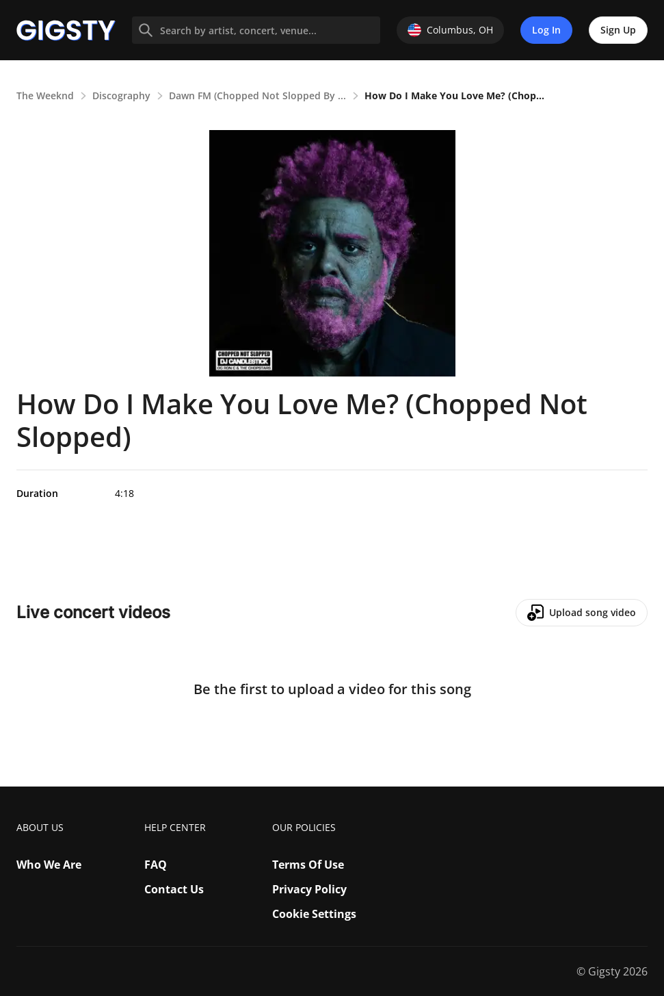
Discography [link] (121, 95)
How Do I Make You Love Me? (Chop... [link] (454, 95)
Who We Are (48, 864)
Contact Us (174, 889)
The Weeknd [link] (45, 95)
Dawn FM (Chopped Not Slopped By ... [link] (257, 95)
